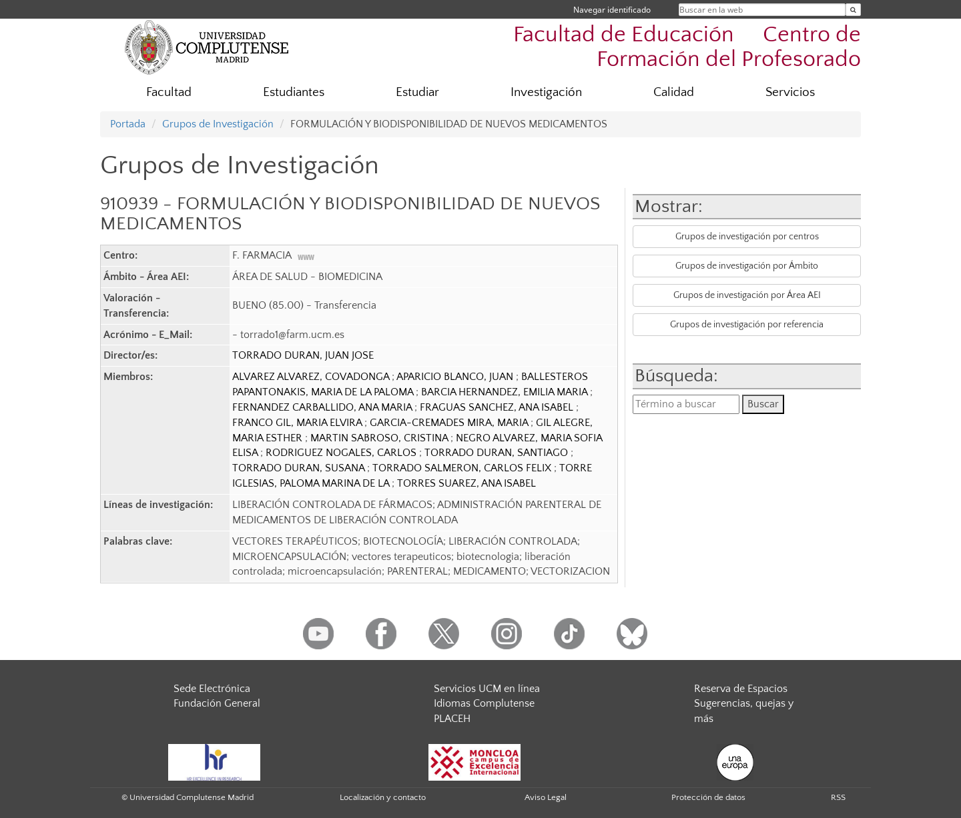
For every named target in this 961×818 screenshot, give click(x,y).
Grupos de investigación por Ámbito (746, 266)
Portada (127, 124)
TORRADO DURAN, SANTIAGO (497, 453)
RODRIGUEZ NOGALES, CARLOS (342, 453)
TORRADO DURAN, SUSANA (299, 468)
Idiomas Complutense (484, 703)
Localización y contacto (383, 797)
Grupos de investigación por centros (747, 236)
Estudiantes (293, 92)
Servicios (790, 92)
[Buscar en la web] (853, 9)
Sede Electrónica (212, 689)
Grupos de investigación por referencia (747, 324)
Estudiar (417, 92)
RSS (838, 797)
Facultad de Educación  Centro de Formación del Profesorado (687, 47)
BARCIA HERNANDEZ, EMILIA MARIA (505, 392)
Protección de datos (708, 797)
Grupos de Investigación (218, 124)
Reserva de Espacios (740, 689)
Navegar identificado (612, 9)
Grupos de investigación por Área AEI (747, 295)
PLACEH (452, 719)
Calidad (673, 92)
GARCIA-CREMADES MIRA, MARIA (450, 423)
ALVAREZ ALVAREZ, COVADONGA (312, 377)
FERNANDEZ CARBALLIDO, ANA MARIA (323, 407)
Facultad (169, 92)
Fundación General (217, 703)
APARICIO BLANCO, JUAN (456, 377)
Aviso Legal (546, 797)
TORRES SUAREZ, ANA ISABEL (466, 483)
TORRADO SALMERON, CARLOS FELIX (463, 468)
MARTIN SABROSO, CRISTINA (380, 438)
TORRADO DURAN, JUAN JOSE (303, 355)
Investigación (546, 92)
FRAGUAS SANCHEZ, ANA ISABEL (498, 407)
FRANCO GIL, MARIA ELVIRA (298, 423)
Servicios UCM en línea (487, 689)
